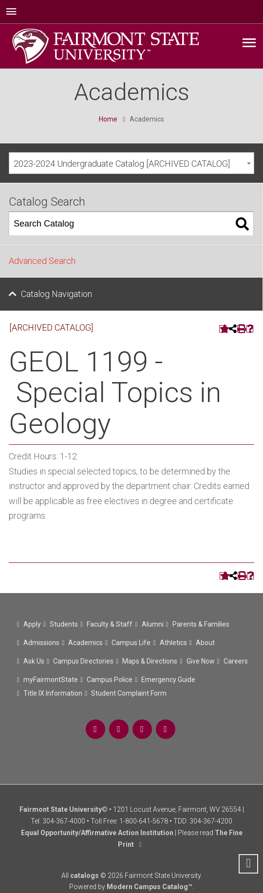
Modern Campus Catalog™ (149, 887)
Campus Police (109, 679)
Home (108, 119)
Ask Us (33, 661)
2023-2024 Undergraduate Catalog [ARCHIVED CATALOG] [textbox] (122, 163)
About (205, 643)
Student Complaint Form (129, 693)
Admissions (41, 643)
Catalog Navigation (56, 294)
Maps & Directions (149, 661)
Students (64, 624)
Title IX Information (52, 693)
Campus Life (131, 643)
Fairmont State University (60, 809)
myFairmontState (50, 679)
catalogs (84, 875)
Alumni (153, 624)
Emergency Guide (168, 679)
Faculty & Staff (109, 624)
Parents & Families (200, 624)
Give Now (201, 661)
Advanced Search (42, 261)
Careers (236, 661)
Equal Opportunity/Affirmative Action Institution (97, 833)
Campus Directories (83, 661)
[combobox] (131, 163)
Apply (32, 624)
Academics (85, 643)
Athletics (173, 643)
